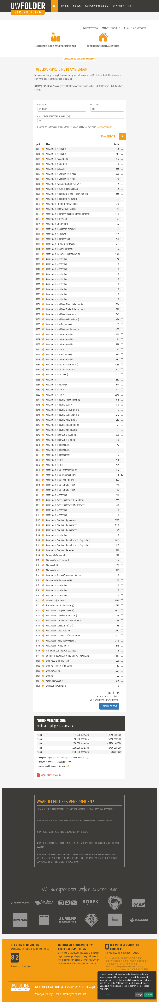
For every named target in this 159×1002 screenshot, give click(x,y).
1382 (38, 665)
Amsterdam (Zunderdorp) (57, 224)
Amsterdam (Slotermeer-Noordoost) (62, 364)
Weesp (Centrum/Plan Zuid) (58, 661)
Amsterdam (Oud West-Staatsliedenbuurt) (64, 304)
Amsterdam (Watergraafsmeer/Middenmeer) (65, 505)
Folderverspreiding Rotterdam (132, 961)
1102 (38, 520)
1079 (38, 440)
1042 (38, 274)
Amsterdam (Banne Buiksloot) (59, 249)
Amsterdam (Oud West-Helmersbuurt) (62, 319)
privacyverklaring (104, 127)
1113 (37, 570)
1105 (38, 535)
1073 (38, 410)
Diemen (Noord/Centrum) (57, 560)
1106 (38, 540)
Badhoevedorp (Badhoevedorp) (60, 605)
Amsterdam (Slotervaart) (57, 374)
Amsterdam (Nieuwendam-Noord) (61, 209)
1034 (38, 249)
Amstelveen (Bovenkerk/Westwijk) (61, 640)
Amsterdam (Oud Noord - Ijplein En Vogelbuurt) (67, 194)
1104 (38, 530)
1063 (38, 364)
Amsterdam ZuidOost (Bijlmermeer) (61, 520)
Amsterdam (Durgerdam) (57, 219)
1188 (38, 645)
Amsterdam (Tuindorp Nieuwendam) (62, 204)
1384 (38, 676)
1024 (38, 209)
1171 (37, 605)
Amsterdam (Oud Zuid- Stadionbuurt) (62, 425)
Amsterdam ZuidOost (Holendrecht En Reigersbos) (68, 540)
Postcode (94, 104)
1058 (38, 339)
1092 (38, 475)
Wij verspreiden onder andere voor (79, 889)
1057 (38, 334)
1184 (38, 625)
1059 (38, 344)
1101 (37, 515)
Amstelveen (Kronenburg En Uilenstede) (63, 620)
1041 (38, 269)
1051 (38, 304)
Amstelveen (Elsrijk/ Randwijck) (60, 610)
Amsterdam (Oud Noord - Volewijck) (61, 199)
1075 (38, 420)
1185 (38, 630)
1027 (38, 224)
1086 (38, 460)
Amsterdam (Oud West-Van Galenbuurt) (63, 329)
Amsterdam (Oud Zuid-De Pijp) (59, 404)
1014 (38, 164)
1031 (38, 234)
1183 (38, 620)
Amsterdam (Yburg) (54, 460)
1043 (38, 279)
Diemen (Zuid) (52, 565)
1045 (38, 289)
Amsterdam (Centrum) (56, 149)
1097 (38, 500)
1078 (38, 435)
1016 (38, 174)
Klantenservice (90, 28)
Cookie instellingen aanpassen (70, 994)
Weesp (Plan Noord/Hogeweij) (59, 665)
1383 (38, 671)
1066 (38, 379)
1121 (37, 600)
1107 (38, 545)
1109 (38, 555)
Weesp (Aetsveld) (53, 671)
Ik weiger (139, 995)
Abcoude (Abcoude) (54, 681)
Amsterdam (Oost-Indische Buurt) (61, 485)
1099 (38, 510)
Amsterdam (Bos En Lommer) (59, 324)
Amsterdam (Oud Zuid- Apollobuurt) (62, 430)
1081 (38, 445)
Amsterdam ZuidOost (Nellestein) (60, 550)
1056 (38, 329)
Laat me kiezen (105, 995)
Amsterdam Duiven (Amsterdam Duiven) (63, 575)
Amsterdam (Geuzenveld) (57, 384)
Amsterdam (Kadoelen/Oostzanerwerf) (63, 254)
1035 (38, 254)
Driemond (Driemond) (56, 555)
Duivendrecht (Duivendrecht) (59, 580)
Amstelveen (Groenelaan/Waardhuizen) (63, 635)
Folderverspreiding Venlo (115, 966)
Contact (57, 18)
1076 (38, 425)
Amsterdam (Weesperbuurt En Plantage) (63, 184)
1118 (37, 590)
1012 (38, 154)
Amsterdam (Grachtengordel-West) (61, 174)
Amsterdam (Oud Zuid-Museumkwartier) (63, 399)
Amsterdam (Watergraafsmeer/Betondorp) (65, 500)
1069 (38, 395)
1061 (38, 354)
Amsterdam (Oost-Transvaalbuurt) (61, 475)
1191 (37, 656)
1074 (38, 415)
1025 (38, 214)
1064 (38, 369)
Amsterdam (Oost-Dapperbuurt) (60, 480)
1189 (38, 650)
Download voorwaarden (51, 775)
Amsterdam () (52, 379)
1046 (38, 294)
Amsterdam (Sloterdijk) (56, 164)
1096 (38, 495)
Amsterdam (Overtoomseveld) (59, 334)
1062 (38, 359)
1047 (38, 299)
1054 (38, 319)
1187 (38, 640)
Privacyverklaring (43, 994)
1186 (38, 635)
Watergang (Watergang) (56, 686)
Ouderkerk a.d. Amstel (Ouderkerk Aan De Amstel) (67, 656)
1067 (38, 384)
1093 (38, 480)
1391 (38, 681)
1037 (38, 264)
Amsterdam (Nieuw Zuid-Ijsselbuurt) (62, 435)
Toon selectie (113, 136)
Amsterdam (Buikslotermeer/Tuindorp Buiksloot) (68, 214)
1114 (37, 575)
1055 (38, 324)
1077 (38, 430)
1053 (38, 314)
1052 (38, 309)
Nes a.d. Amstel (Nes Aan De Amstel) (61, 650)
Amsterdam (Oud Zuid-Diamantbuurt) (62, 410)
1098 (38, 505)
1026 (38, 219)
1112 (37, 565)
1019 (38, 189)
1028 (38, 229)
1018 (38, 184)
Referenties (118, 6)
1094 (38, 485)
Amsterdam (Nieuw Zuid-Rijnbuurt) (61, 440)
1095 (38, 490)
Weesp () (50, 676)
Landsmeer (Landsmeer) (56, 600)
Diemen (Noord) (53, 570)
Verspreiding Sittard (113, 958)
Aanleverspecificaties (96, 6)
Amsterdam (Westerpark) (57, 158)
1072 (38, 404)
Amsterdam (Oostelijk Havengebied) (62, 189)
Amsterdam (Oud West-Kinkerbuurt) (61, 314)
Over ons (64, 6)
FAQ (130, 6)
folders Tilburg (120, 969)
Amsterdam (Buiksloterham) (58, 239)
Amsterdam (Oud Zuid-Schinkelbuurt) (62, 415)
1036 (38, 259)
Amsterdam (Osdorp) (55, 349)
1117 (37, 585)
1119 (37, 595)
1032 (38, 239)
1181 (37, 610)
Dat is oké (148, 995)
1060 (38, 349)
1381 (38, 661)
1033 (38, 244)
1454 (38, 686)
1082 (38, 450)
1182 (38, 615)
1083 (38, 455)
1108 (38, 550)
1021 (38, 194)
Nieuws (77, 6)
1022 (38, 199)
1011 (37, 149)
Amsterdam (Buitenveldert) (58, 445)
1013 (38, 158)
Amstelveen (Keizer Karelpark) (59, 630)
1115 (37, 580)
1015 (38, 169)
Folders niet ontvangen (135, 28)
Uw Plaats (41, 104)
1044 (38, 284)
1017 (38, 179)
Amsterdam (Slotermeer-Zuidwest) (61, 369)
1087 (38, 465)
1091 (38, 470)
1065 (38, 374)
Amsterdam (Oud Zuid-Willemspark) (61, 420)
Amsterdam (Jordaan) (55, 169)
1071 (38, 399)
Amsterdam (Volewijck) (56, 234)
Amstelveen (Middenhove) (57, 645)
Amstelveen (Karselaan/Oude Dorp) (61, 615)
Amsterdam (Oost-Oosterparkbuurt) (61, 470)
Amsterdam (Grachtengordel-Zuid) (61, 179)
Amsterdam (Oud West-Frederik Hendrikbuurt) (66, 309)
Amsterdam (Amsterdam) (57, 259)
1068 (38, 389)
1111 (37, 560)
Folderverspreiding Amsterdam (121, 963)
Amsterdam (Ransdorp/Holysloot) (61, 229)
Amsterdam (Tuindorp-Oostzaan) (60, 244)
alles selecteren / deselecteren (103, 700)
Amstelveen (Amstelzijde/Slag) (59, 625)
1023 (38, 204)
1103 (38, 525)
